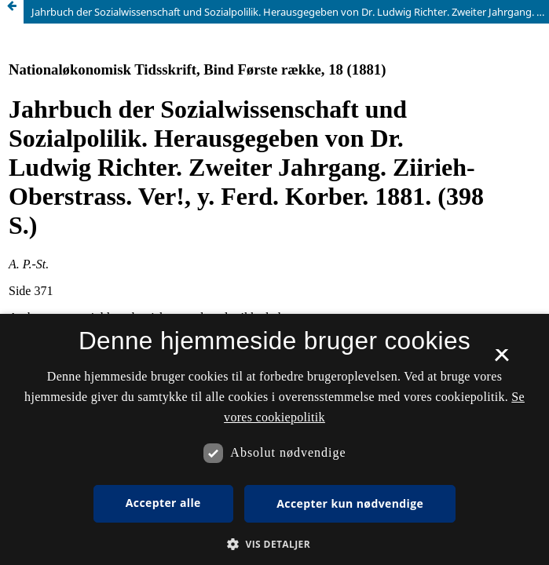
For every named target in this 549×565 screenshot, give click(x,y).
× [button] (501, 360)
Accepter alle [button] (163, 502)
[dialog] (274, 439)
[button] (274, 544)
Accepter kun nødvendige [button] (349, 503)
